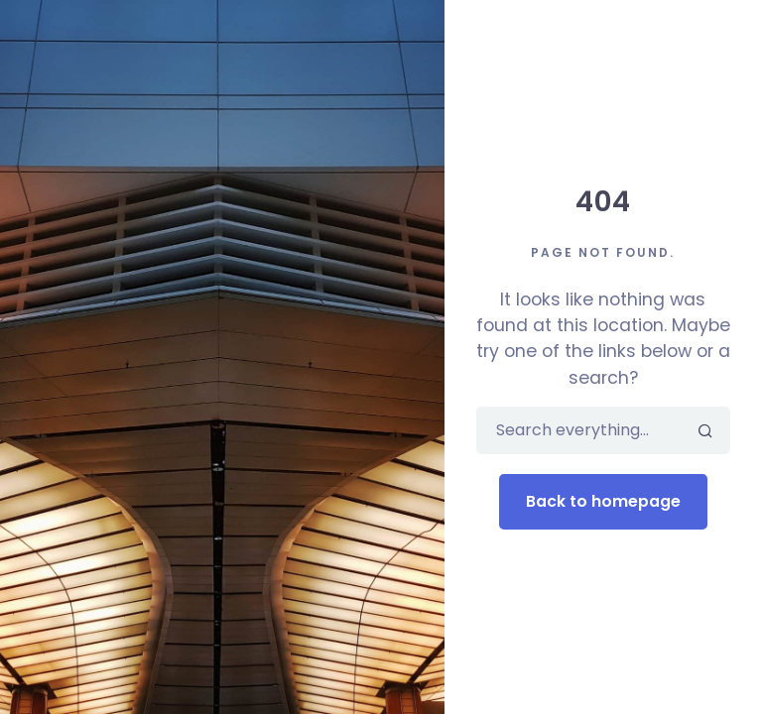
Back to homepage (603, 501)
